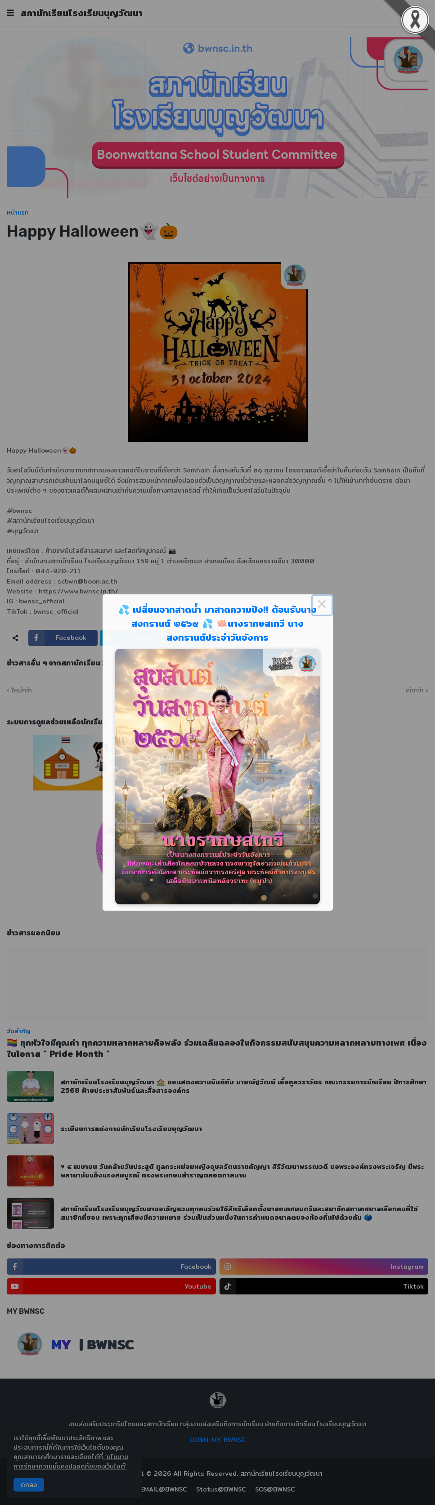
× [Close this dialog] (322, 605)
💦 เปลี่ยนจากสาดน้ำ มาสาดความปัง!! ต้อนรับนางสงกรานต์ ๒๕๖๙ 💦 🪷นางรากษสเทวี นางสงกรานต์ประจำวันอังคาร (217, 623)
